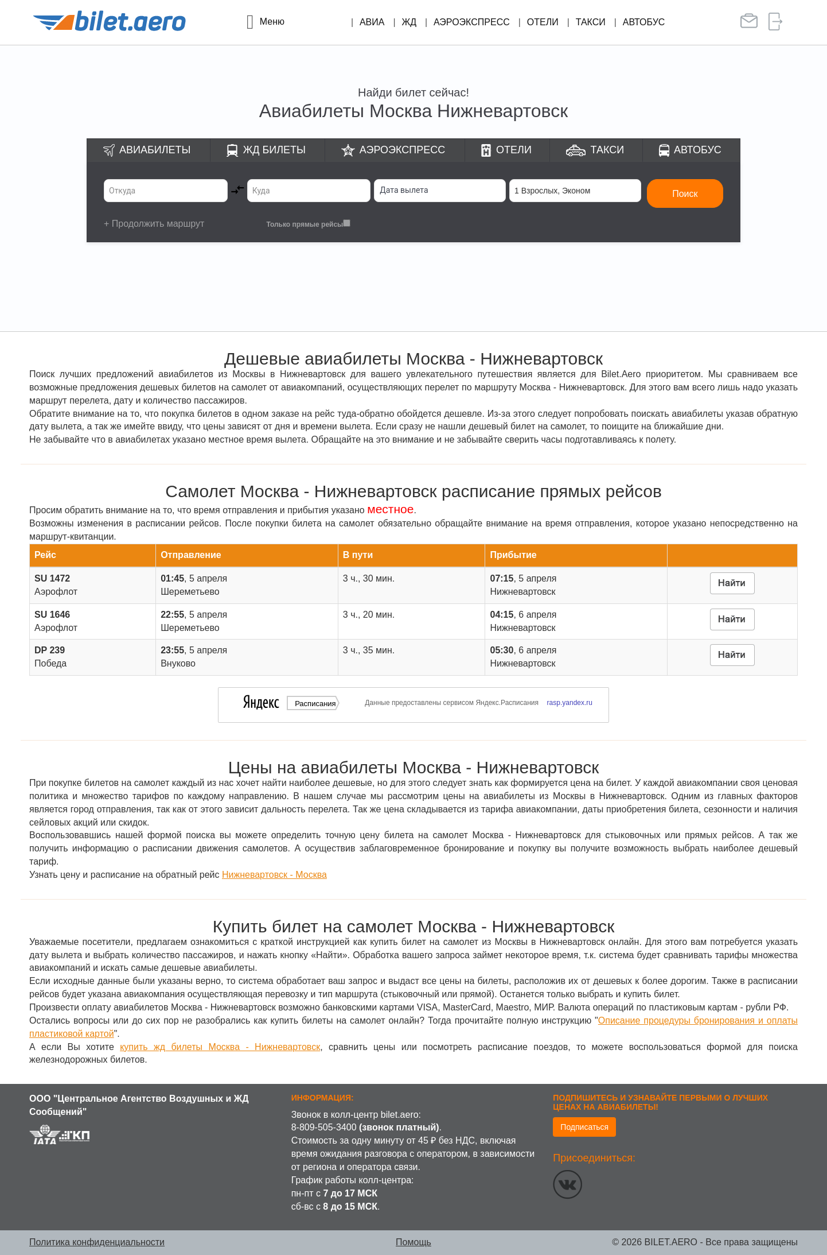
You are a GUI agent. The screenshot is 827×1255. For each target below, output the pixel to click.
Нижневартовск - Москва (274, 875)
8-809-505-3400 (324, 1127)
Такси (591, 22)
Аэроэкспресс (472, 22)
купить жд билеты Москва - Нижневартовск (220, 1047)
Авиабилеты (154, 150)
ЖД (408, 22)
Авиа (372, 22)
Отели (543, 22)
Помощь (413, 1242)
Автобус (644, 22)
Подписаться (584, 1127)
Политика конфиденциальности (97, 1242)
